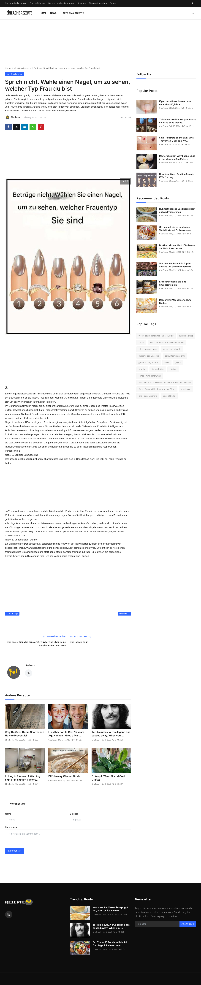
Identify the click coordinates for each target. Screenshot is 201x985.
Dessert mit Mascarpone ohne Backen (175, 301)
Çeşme (178, 362)
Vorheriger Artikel (54, 636)
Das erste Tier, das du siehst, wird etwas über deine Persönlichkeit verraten (36, 643)
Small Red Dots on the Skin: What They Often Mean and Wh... (176, 139)
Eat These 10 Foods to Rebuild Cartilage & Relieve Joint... (110, 944)
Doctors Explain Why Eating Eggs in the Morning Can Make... (177, 157)
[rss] (8, 914)
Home (43, 12)
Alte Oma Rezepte (22, 68)
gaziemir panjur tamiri (149, 362)
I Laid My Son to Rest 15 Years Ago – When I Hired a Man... (66, 733)
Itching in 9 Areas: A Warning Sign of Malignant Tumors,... (22, 778)
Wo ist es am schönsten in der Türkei (167, 342)
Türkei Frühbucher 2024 (150, 375)
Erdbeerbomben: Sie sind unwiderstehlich (172, 283)
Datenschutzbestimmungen (61, 3)
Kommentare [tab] (17, 803)
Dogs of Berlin (169, 395)
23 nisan (173, 369)
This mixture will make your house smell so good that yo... (177, 121)
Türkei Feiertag (186, 335)
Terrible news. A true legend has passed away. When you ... (111, 733)
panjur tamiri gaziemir (175, 355)
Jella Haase (186, 389)
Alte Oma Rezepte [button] (74, 13)
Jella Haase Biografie (148, 395)
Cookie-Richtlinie (37, 3)
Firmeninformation (98, 3)
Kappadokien (158, 369)
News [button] (54, 13)
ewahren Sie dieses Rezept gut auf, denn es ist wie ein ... (110, 909)
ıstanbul (142, 369)
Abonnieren (188, 923)
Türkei (141, 342)
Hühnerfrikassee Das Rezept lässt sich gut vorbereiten (177, 210)
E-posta (74, 813)
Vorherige (12, 613)
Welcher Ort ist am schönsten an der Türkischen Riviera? (165, 382)
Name (8, 813)
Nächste (124, 613)
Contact (113, 3)
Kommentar (11, 827)
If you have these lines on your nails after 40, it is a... (175, 103)
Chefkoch (30, 665)
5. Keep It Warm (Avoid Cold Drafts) (108, 778)
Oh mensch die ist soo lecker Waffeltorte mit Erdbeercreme (175, 228)
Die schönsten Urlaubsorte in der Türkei (157, 389)
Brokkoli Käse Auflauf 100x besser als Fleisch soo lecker (177, 247)
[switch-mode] (193, 3)
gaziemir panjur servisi (149, 355)
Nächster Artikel (80, 636)
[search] (193, 13)
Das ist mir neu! (79, 641)
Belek (166, 362)
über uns (82, 3)
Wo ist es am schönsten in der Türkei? (156, 335)
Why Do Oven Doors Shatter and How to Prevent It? (24, 733)
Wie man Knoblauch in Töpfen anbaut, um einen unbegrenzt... (176, 265)
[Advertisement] (94, 45)
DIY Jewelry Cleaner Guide (64, 776)
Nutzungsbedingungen (16, 3)
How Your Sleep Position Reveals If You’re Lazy (176, 176)
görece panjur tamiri (148, 349)
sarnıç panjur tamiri (172, 349)
